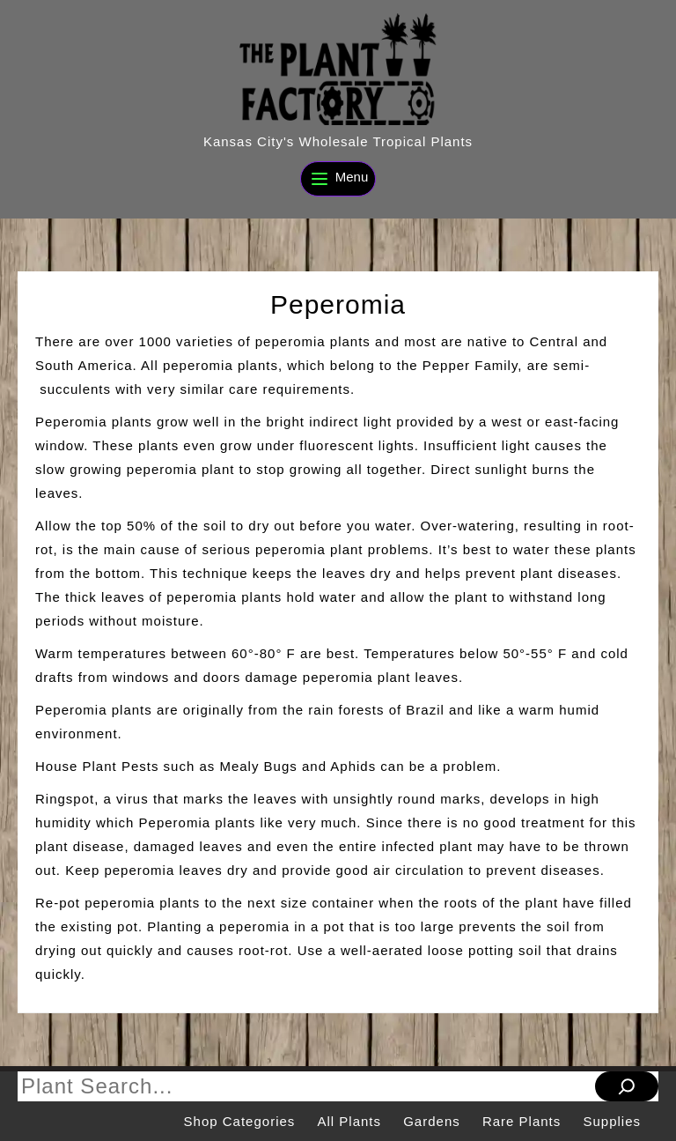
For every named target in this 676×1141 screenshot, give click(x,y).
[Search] (626, 1086)
